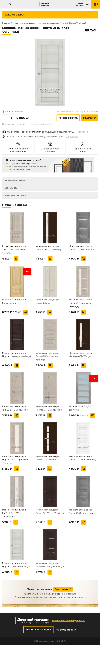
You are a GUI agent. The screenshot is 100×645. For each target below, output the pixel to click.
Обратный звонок (88, 111)
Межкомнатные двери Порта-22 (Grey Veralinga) (82, 248)
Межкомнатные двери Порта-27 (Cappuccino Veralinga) (81, 303)
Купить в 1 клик (68, 118)
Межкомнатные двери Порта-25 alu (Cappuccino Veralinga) (15, 460)
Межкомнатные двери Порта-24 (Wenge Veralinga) (49, 511)
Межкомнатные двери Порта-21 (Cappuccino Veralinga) (47, 356)
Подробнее (82, 132)
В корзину (89, 118)
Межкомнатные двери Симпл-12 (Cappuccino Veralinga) (14, 249)
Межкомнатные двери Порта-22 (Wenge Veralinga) (16, 355)
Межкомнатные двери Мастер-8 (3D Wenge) (81, 355)
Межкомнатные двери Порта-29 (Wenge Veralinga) (49, 565)
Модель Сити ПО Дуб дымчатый (80, 408)
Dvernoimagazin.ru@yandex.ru (68, 620)
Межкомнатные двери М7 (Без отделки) (15, 301)
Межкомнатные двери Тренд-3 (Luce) (47, 301)
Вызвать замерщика (67, 111)
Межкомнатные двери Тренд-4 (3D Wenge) (47, 458)
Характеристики (15, 180)
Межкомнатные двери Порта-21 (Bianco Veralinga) (16, 565)
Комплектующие (15, 195)
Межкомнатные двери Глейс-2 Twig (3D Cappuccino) (14, 513)
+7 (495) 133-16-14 (66, 629)
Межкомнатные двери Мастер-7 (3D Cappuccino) (49, 408)
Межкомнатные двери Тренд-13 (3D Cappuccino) (15, 408)
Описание (11, 188)
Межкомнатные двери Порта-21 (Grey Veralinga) (82, 511)
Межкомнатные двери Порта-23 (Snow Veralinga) (82, 458)
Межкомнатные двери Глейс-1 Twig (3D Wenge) (48, 248)
